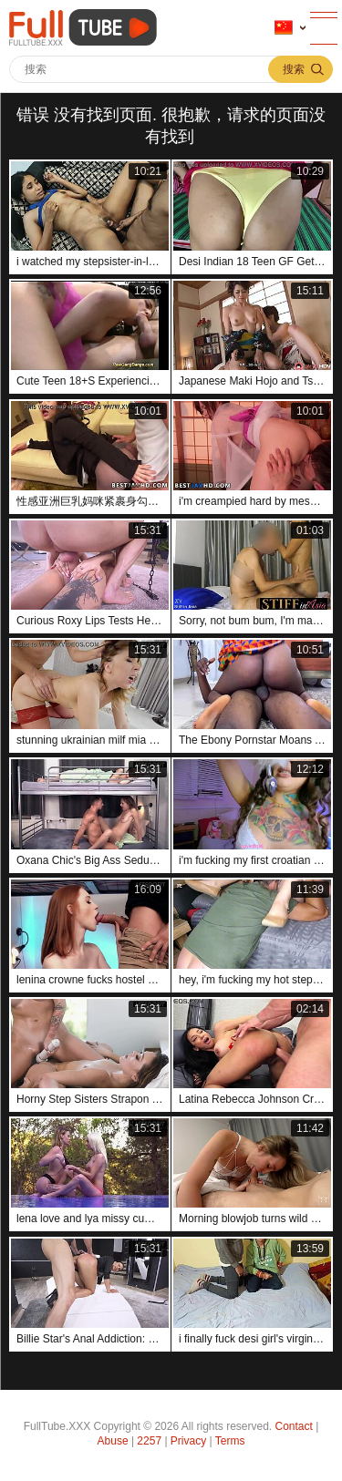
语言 (284, 27)
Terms (230, 1441)
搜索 (294, 69)
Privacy (188, 1441)
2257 (149, 1441)
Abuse (113, 1441)
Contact (294, 1426)
